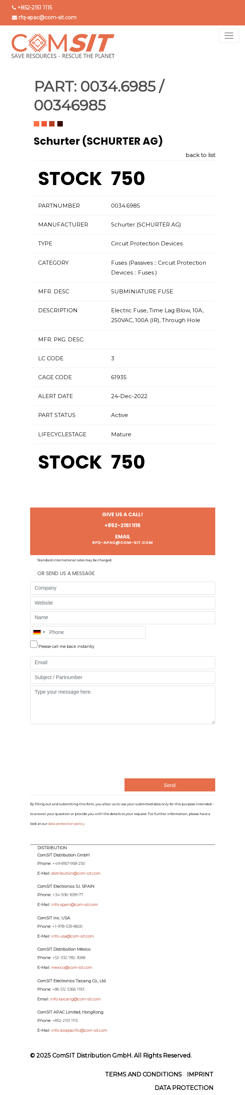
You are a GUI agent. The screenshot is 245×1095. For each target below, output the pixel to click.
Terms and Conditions (143, 1074)
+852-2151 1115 (34, 7)
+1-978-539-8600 (67, 926)
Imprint (200, 1074)
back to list (200, 155)
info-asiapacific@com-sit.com (79, 1030)
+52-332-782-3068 (68, 957)
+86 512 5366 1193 (68, 989)
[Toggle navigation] (229, 35)
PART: (55, 87)
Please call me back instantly (66, 646)
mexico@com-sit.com (71, 967)
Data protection (184, 1087)
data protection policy (66, 824)
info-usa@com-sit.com (72, 936)
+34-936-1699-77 (67, 894)
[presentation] (60, 750)
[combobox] (38, 632)
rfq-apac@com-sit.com (48, 17)
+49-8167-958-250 (68, 863)
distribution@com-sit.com (76, 873)
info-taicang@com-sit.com (75, 999)
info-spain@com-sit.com (74, 904)
